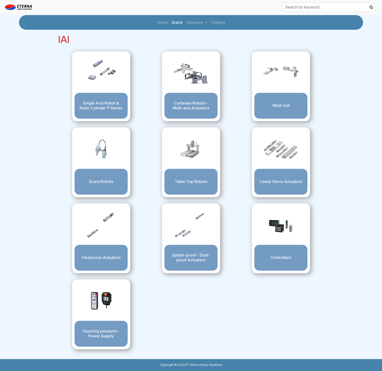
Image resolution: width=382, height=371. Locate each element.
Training (219, 22)
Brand (178, 22)
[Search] (329, 7)
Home (163, 22)
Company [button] (195, 22)
